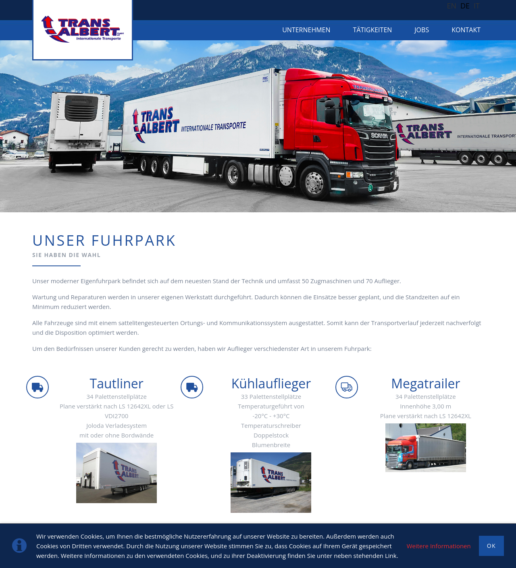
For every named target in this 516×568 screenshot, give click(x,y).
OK (491, 545)
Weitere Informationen (439, 546)
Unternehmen (306, 29)
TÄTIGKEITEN (372, 29)
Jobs (421, 29)
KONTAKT (466, 29)
